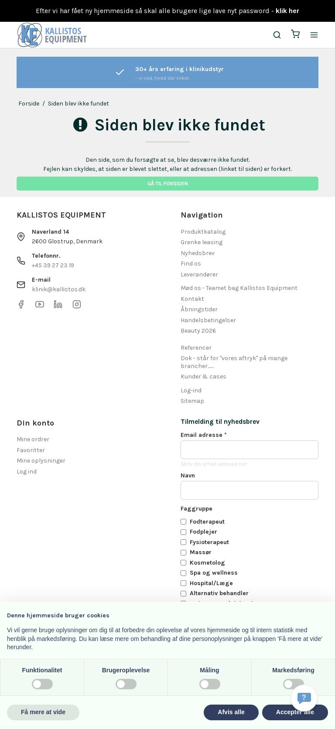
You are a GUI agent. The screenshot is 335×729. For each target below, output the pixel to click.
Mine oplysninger (41, 460)
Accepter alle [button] (295, 712)
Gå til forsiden (167, 184)
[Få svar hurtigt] (304, 698)
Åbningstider (199, 309)
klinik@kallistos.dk (58, 289)
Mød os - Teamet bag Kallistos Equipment (239, 288)
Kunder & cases (203, 376)
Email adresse (204, 435)
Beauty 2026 (198, 330)
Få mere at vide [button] (43, 712)
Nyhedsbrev (198, 253)
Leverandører (199, 274)
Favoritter (31, 450)
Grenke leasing (201, 242)
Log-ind (191, 390)
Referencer (196, 347)
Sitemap (192, 401)
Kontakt (192, 299)
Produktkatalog (203, 231)
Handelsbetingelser (208, 320)
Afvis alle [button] (231, 712)
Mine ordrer (33, 439)
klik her (287, 11)
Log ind (27, 471)
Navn (188, 475)
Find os (191, 263)
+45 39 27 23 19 (53, 265)
